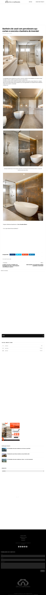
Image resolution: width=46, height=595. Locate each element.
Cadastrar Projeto (40, 1)
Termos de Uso (23, 537)
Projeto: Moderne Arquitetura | (10, 224)
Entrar (30, 1)
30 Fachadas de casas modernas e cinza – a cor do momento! (20, 459)
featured (25, 249)
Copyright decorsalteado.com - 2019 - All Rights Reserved (23, 593)
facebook (22, 346)
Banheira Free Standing (13, 249)
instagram (22, 348)
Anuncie (23, 540)
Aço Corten (7, 249)
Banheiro (18, 249)
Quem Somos (23, 535)
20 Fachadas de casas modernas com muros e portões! (18, 448)
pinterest (22, 351)
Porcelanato (29, 249)
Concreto (22, 249)
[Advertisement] (23, 15)
